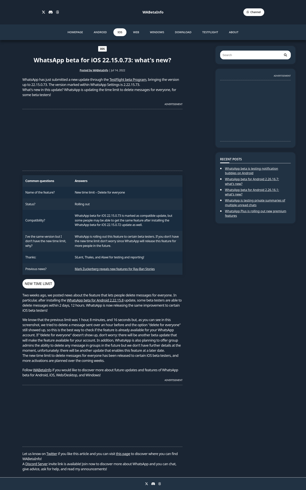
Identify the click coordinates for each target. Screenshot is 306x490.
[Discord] (50, 12)
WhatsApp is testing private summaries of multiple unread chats (255, 202)
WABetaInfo (152, 12)
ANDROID (100, 32)
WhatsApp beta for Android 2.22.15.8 (95, 300)
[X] (43, 12)
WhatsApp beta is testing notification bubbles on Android (251, 170)
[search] (285, 55)
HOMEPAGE (75, 32)
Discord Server (36, 463)
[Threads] (57, 12)
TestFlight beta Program (127, 79)
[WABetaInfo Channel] (253, 12)
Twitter (51, 453)
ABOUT (233, 32)
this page (123, 453)
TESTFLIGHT (210, 32)
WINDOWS (157, 32)
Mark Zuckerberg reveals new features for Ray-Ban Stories (115, 269)
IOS (119, 32)
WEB (136, 32)
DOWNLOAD (183, 32)
